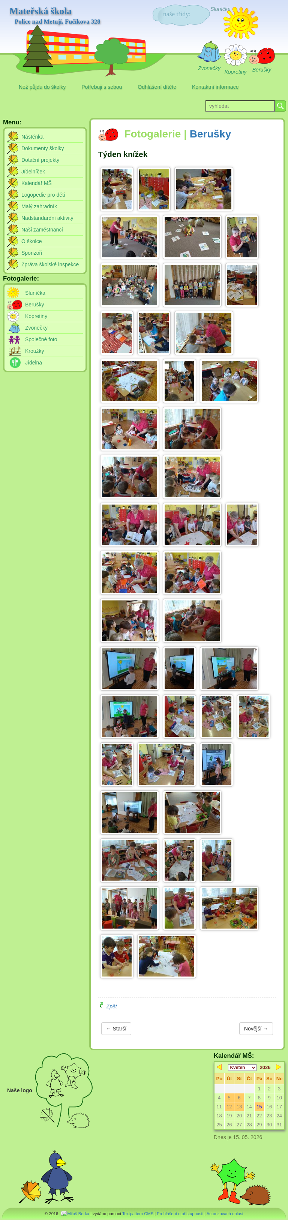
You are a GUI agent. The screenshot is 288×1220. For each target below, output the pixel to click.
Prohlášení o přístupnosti (180, 1213)
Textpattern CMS (137, 1213)
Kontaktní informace (215, 87)
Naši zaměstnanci (42, 230)
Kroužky (34, 351)
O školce (31, 241)
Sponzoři (31, 253)
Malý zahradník (39, 206)
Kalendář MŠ (36, 183)
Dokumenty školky (42, 148)
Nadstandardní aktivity (47, 218)
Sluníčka (35, 293)
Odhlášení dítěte (157, 87)
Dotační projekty (40, 160)
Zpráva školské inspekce (50, 264)
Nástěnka (32, 137)
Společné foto (41, 339)
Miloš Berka (78, 1213)
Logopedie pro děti (43, 195)
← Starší (116, 1029)
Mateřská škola (54, 15)
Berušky (210, 134)
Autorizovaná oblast (225, 1213)
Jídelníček (33, 172)
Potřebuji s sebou (101, 87)
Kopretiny (36, 316)
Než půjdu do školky (42, 87)
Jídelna (33, 363)
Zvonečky (36, 328)
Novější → (256, 1029)
